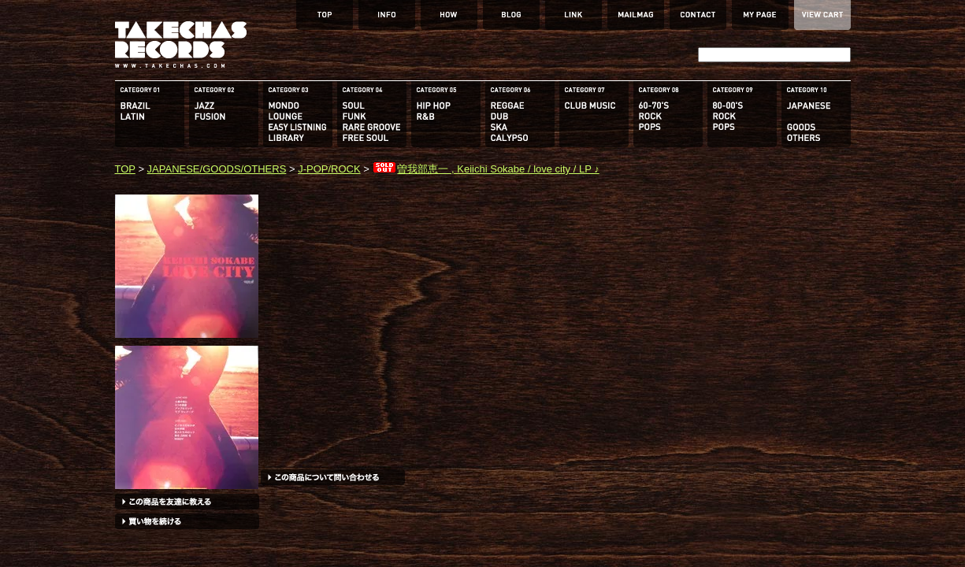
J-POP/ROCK (329, 169)
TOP (125, 169)
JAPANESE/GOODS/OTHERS (217, 169)
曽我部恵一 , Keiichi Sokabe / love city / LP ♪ (485, 169)
